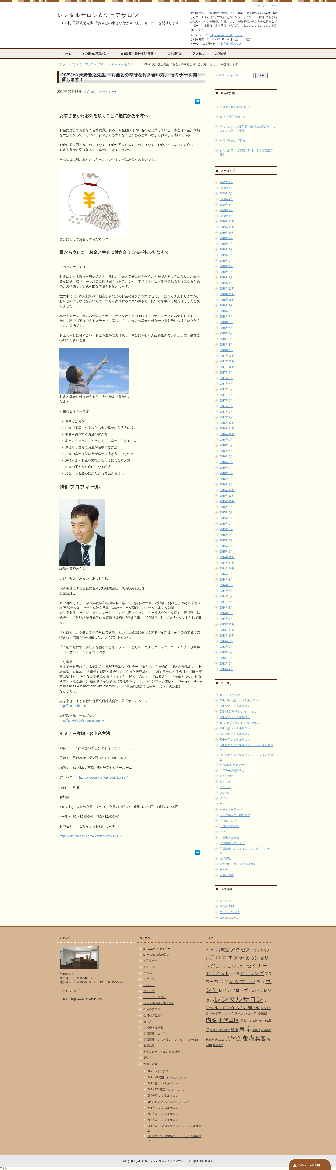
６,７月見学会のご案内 (234, 116)
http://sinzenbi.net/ (73, 706)
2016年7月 (226, 451)
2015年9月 (226, 507)
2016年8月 (226, 445)
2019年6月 (226, 255)
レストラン (256, 991)
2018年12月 (227, 288)
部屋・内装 (227, 875)
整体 (234, 1029)
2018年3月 (226, 339)
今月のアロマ (228, 820)
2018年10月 (227, 299)
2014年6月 (226, 590)
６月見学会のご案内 (232, 140)
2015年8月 (226, 512)
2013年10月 (227, 635)
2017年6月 (226, 389)
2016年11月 (227, 428)
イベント (225, 798)
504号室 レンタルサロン (235, 717)
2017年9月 (226, 372)
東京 (245, 1028)
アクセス (198, 53)
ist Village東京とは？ (95, 53)
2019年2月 (226, 277)
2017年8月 (226, 378)
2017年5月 (226, 395)
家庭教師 (255, 1021)
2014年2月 (226, 613)
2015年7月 (226, 518)
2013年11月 (227, 630)
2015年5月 (226, 529)
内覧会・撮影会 (229, 837)
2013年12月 (227, 624)
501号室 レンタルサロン (235, 706)
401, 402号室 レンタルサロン (239, 700)
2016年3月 (226, 473)
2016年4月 (226, 467)
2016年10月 (227, 434)
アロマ (218, 957)
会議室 (262, 1013)
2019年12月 (227, 221)
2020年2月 (226, 210)
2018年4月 (226, 333)
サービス (225, 804)
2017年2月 (226, 411)
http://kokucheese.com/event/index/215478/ (91, 836)
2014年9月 (226, 574)
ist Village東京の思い (232, 770)
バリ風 (235, 974)
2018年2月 (226, 344)
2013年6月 (226, 658)
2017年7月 (226, 383)
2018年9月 (226, 305)
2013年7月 (226, 652)
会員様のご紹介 (229, 826)
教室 (227, 1030)
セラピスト (217, 973)
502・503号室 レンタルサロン (239, 711)
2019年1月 (226, 283)
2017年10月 (227, 367)
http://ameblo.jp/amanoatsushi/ (82, 720)
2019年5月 (226, 260)
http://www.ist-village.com (87, 999)
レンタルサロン (238, 999)
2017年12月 (227, 355)
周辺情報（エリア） (232, 843)
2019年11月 (227, 227)
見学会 (224, 869)
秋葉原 (210, 1039)
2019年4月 (226, 266)
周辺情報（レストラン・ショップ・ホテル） (172, 1039)
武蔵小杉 (266, 1030)
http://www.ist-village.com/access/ (103, 777)
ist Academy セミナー (99, 91)
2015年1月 (226, 551)
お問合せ (220, 53)
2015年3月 (226, 540)
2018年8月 (226, 311)
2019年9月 (226, 238)
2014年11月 (227, 562)
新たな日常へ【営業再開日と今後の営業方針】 (246, 152)
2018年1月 (226, 350)
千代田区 (228, 1020)
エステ (236, 958)
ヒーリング (252, 973)
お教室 (223, 949)
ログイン (225, 901)
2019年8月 (226, 244)
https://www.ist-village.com (226, 35)
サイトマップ (270, 5)
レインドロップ (233, 990)
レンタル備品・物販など (235, 815)
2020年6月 (226, 188)
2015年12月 (227, 490)
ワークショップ (245, 1013)
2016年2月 (226, 479)
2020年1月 (226, 216)
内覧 (211, 1020)
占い (244, 1020)
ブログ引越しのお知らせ (235, 107)
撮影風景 (225, 858)
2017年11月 (227, 361)
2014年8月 (226, 579)
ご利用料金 (175, 53)
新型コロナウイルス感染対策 (238, 864)
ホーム (67, 53)
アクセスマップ (70, 990)
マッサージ (242, 981)
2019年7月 (226, 249)
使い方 (224, 832)
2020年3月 (226, 204)
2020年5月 (226, 193)
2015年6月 (226, 523)
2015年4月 (226, 535)
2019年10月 (227, 232)
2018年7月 (226, 316)
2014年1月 (226, 618)
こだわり (225, 787)
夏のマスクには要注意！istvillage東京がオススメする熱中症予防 (247, 128)
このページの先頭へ (310, 1165)
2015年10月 (227, 501)
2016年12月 (227, 423)
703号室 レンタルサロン (235, 739)
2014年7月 (226, 585)
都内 (248, 1038)
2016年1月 (226, 484)
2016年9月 (226, 439)
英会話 (219, 1039)
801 (213, 950)
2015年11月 (227, 495)
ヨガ (260, 981)
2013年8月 (226, 646)
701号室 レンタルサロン (235, 728)
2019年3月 (226, 271)
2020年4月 (226, 199)
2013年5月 (226, 663)
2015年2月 (226, 546)
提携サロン (217, 1030)
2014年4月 (226, 602)
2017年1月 (226, 417)
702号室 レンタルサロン (235, 734)
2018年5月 (226, 327)
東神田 (256, 1030)
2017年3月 (226, 406)
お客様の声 (227, 776)
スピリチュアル (234, 966)
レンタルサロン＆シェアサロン (98, 15)
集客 (260, 1039)
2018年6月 (226, 322)
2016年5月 (226, 462)
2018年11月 (227, 294)
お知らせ (225, 781)
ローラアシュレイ (221, 1013)
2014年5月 (226, 596)
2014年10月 (227, 568)
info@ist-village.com (231, 43)
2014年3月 (226, 607)
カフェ (220, 966)
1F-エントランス (230, 694)
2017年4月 (226, 400)
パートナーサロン (231, 809)
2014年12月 (227, 557)
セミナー (257, 966)
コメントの (230, 912)
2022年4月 (226, 182)
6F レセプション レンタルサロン (240, 722)
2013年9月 (226, 641)
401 (208, 950)
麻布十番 (218, 1045)
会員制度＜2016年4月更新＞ (138, 53)
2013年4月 (226, 669)
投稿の (227, 906)
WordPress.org (229, 917)
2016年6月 (226, 456)
